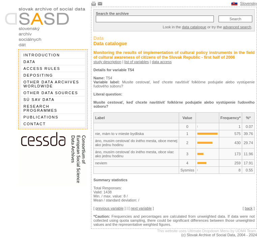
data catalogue (194, 27)
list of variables (136, 62)
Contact (35, 124)
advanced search (237, 27)
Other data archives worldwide (51, 84)
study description (107, 62)
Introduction (42, 55)
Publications (41, 117)
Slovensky (248, 3)
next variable (141, 208)
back (249, 208)
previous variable (109, 208)
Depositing (38, 75)
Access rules (42, 68)
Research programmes (41, 108)
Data (30, 62)
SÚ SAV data (39, 100)
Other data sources (51, 93)
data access (162, 62)
